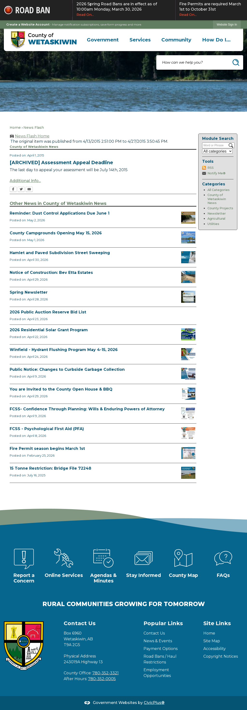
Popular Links (163, 623)
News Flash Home (32, 136)
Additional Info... (25, 180)
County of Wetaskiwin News (216, 199)
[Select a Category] (217, 151)
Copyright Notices (220, 656)
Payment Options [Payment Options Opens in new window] (161, 648)
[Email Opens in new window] (29, 190)
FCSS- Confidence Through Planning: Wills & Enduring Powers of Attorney (87, 409)
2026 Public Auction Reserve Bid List (48, 312)
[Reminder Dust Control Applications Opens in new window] (188, 218)
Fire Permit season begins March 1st (47, 448)
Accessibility (214, 648)
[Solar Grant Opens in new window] (188, 334)
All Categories (218, 190)
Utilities (213, 224)
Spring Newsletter (29, 292)
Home (15, 127)
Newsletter (216, 213)
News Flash (33, 127)
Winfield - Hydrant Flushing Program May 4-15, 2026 (64, 349)
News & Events (158, 641)
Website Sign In (227, 24)
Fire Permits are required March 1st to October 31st (211, 9)
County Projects (220, 208)
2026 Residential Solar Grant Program (49, 330)
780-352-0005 (102, 678)
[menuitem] (103, 40)
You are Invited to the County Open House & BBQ (61, 389)
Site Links (217, 623)
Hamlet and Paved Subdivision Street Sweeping (60, 252)
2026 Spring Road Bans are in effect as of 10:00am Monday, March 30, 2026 (123, 9)
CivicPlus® (154, 702)
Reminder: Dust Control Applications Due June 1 (60, 213)
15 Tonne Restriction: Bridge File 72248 (50, 468)
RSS (210, 167)
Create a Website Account (27, 24)
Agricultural (216, 218)
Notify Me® (216, 173)
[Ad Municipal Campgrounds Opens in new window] (188, 237)
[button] (236, 62)
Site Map (211, 641)
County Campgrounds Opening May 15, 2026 (56, 233)
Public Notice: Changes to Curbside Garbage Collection (67, 369)
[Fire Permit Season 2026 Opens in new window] (188, 453)
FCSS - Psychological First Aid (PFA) (47, 428)
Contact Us (154, 633)
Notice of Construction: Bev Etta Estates (51, 272)
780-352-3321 (105, 673)
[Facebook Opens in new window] (13, 190)
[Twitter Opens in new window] (21, 190)
